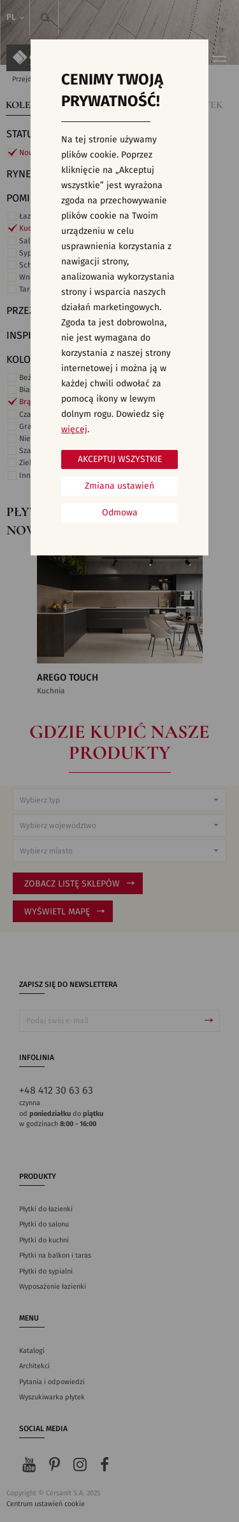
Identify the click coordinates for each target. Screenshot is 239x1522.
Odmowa (120, 512)
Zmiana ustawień (119, 486)
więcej (74, 429)
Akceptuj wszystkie (120, 459)
